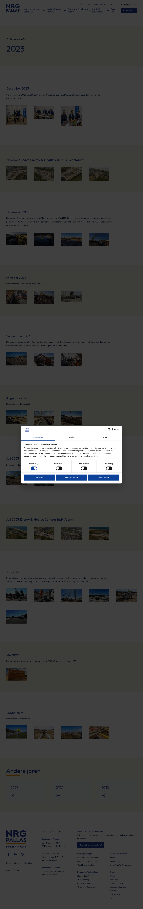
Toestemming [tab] (38, 437)
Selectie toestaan (71, 477)
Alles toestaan (103, 477)
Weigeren (39, 477)
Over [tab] (105, 437)
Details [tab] (71, 437)
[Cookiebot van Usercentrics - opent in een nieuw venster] (109, 430)
